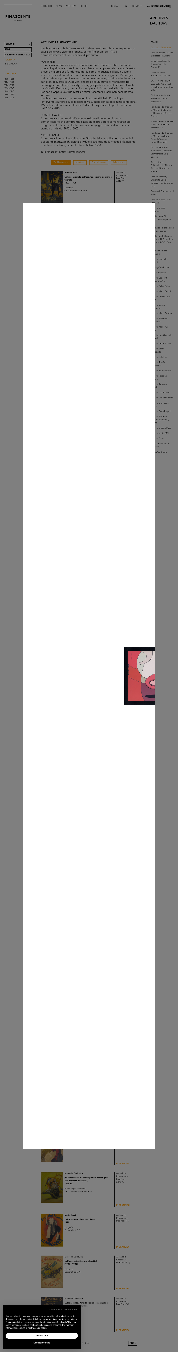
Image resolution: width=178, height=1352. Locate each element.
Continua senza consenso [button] (63, 1309)
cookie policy (40, 1328)
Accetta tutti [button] (42, 1335)
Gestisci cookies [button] (42, 1343)
